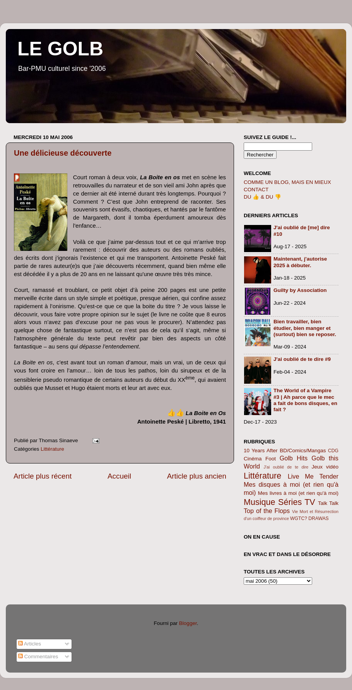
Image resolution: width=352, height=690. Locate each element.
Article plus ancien (196, 476)
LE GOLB (60, 49)
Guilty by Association (300, 290)
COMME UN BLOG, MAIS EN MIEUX (287, 182)
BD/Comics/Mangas (303, 450)
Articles (29, 644)
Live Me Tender (313, 476)
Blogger (188, 623)
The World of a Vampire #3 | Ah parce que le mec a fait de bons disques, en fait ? (305, 400)
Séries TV (296, 502)
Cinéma (253, 459)
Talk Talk (328, 503)
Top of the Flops (267, 510)
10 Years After (261, 450)
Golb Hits (294, 458)
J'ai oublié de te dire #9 (302, 359)
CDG (333, 450)
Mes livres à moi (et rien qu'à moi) (298, 493)
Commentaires (38, 656)
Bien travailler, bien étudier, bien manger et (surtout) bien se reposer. (304, 328)
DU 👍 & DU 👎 (262, 197)
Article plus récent (43, 476)
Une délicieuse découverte (62, 153)
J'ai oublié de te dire (286, 467)
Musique (259, 502)
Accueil (119, 476)
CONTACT (256, 189)
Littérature (52, 449)
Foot (270, 459)
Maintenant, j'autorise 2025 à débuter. (300, 262)
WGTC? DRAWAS (309, 518)
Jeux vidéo (324, 467)
